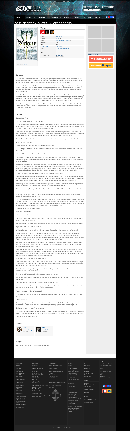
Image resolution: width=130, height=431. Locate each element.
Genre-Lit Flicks (52, 374)
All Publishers (71, 387)
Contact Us (86, 392)
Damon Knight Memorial (73, 370)
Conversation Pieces (72, 395)
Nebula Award (19, 366)
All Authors (70, 365)
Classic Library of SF (72, 397)
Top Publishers (71, 386)
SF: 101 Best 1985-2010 (37, 374)
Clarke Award (19, 390)
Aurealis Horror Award (20, 398)
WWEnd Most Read (53, 370)
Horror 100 (34, 379)
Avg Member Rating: (45, 55)
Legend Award (19, 405)
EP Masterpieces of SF (73, 400)
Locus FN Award (19, 374)
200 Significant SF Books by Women (40, 385)
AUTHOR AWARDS (72, 368)
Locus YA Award (19, 376)
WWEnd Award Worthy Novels (55, 365)
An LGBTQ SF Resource (54, 377)
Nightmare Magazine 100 (37, 381)
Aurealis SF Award (20, 395)
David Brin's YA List (36, 387)
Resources (54, 17)
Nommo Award (19, 409)
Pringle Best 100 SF (36, 371)
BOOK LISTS (35, 363)
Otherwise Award (19, 393)
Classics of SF (35, 365)
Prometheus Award (20, 385)
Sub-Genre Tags (44, 46)
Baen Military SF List (36, 388)
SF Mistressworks (36, 366)
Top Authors (71, 363)
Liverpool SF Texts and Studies (75, 406)
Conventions (87, 368)
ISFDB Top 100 (35, 377)
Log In (77, 17)
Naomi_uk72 (45, 330)
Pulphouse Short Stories (73, 409)
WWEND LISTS (52, 363)
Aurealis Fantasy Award (21, 396)
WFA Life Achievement (73, 373)
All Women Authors (72, 366)
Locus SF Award (19, 371)
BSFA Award (18, 368)
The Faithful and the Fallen (62, 40)
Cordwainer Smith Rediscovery (75, 374)
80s (40, 391)
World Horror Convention (73, 371)
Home (54, 427)
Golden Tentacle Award (21, 404)
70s (37, 391)
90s (42, 391)
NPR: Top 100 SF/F (36, 370)
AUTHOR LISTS (72, 377)
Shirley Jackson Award (20, 401)
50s (33, 391)
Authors (28, 17)
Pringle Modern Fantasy (37, 373)
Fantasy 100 (35, 376)
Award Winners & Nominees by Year (57, 382)
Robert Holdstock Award (21, 381)
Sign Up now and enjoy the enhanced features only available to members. (90, 401)
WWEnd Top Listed (53, 368)
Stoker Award (19, 391)
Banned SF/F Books (53, 376)
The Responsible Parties (89, 384)
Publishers (41, 17)
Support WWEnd (88, 387)
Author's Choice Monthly (73, 408)
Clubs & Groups (87, 376)
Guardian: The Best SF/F (37, 368)
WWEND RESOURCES (54, 381)
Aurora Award (19, 387)
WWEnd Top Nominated (54, 366)
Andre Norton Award (20, 399)
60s (35, 391)
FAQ (85, 391)
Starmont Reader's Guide (73, 379)
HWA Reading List (36, 382)
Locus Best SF (35, 384)
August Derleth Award (20, 379)
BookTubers (87, 365)
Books (17, 17)
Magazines (86, 366)
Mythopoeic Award (20, 370)
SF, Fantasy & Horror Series (55, 385)
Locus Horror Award (20, 377)
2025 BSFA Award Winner (105, 370)
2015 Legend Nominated (63, 48)
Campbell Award (19, 382)
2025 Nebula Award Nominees (106, 377)
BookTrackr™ (52, 387)
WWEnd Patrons (87, 386)
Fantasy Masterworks (73, 401)
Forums (98, 17)
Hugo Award (18, 365)
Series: (42, 40)
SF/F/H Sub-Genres (88, 373)
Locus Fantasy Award (20, 373)
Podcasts (86, 363)
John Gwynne (59, 36)
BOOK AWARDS (19, 363)
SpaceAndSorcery (27, 330)
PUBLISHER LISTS (72, 391)
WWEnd (66, 17)
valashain (24, 62)
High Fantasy (59, 46)
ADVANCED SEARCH (109, 9)
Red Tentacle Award (20, 402)
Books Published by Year (54, 384)
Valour (24, 327)
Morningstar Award (20, 407)
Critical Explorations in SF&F (74, 398)
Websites (86, 374)
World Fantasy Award (20, 384)
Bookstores (86, 371)
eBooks (86, 370)
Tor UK (57, 38)
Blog (89, 17)
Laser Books (71, 405)
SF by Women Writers (37, 393)
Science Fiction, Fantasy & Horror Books (43, 23)
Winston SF (70, 411)
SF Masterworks (71, 403)
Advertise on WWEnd (89, 389)
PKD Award (18, 388)
